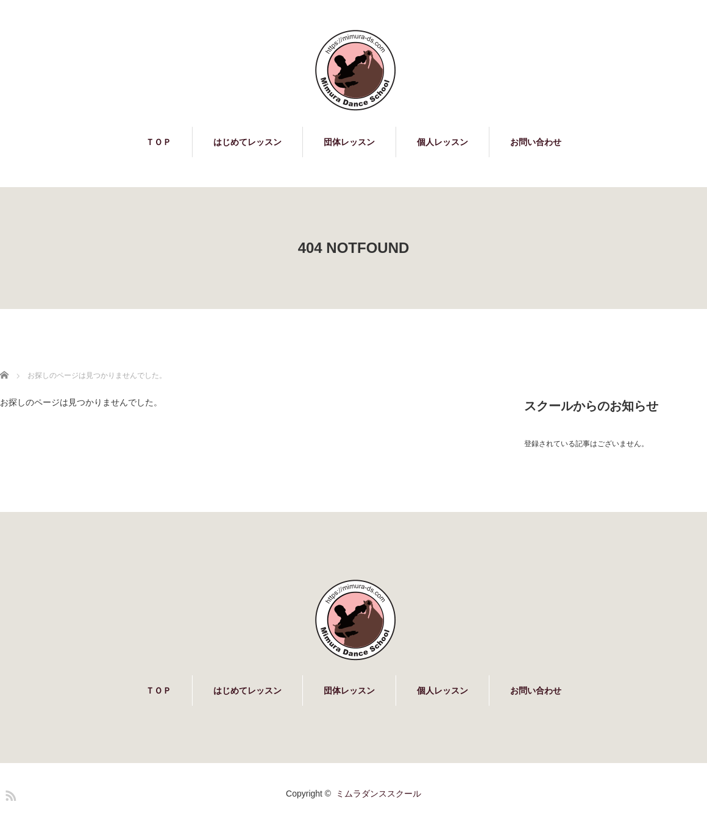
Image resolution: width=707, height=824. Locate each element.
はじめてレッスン (247, 142)
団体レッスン (349, 142)
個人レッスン (442, 142)
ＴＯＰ (158, 142)
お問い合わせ (535, 142)
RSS (9, 793)
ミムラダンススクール (378, 793)
